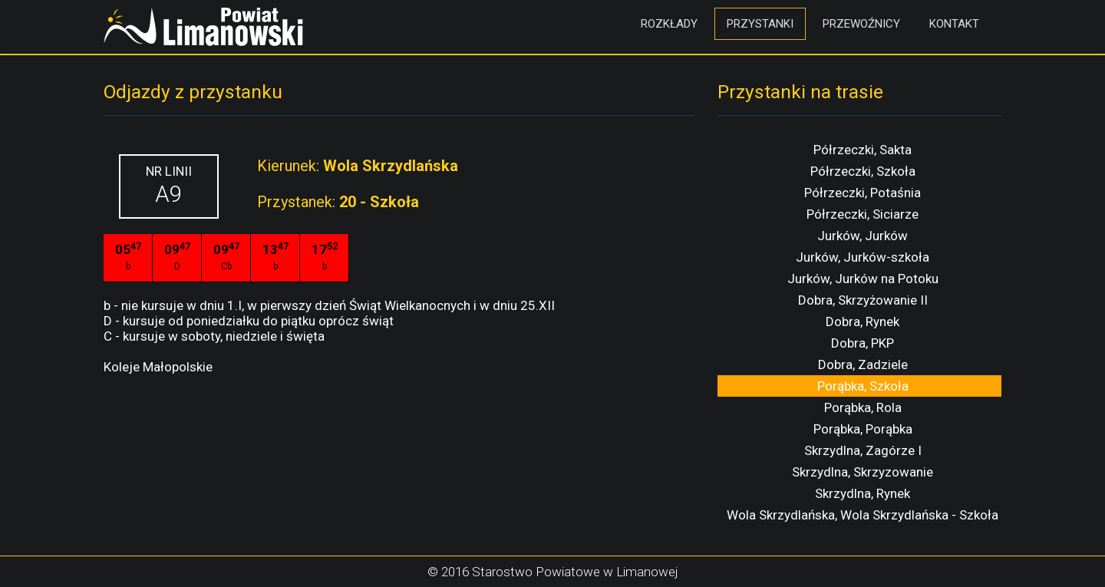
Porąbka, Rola (863, 407)
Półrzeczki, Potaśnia (862, 192)
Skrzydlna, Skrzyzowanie (862, 472)
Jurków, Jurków (862, 235)
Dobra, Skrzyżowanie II (863, 300)
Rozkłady (669, 24)
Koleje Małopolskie (158, 366)
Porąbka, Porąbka (862, 429)
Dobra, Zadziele (863, 364)
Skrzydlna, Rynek (862, 493)
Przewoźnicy (861, 24)
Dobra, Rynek (862, 321)
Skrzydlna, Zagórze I (863, 450)
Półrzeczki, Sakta (862, 149)
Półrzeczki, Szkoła (862, 171)
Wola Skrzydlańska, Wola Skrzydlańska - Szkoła (862, 515)
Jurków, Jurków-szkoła (862, 257)
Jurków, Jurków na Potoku (862, 278)
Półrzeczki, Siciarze (862, 214)
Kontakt (954, 24)
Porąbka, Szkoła (863, 386)
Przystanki (760, 24)
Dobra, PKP (862, 343)
